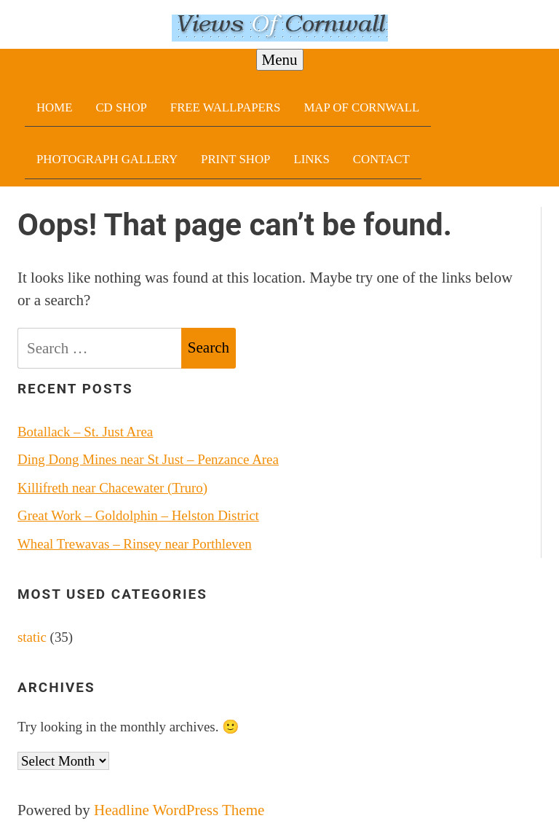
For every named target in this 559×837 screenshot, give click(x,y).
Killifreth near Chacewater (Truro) (112, 487)
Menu (280, 59)
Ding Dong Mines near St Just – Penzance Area (148, 459)
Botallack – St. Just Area (85, 431)
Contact (381, 159)
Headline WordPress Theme (179, 810)
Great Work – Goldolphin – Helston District (138, 515)
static (32, 637)
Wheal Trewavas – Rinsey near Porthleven (134, 543)
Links (311, 159)
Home (54, 107)
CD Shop (120, 107)
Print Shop (235, 159)
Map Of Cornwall (361, 107)
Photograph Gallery (107, 159)
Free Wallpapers (225, 107)
